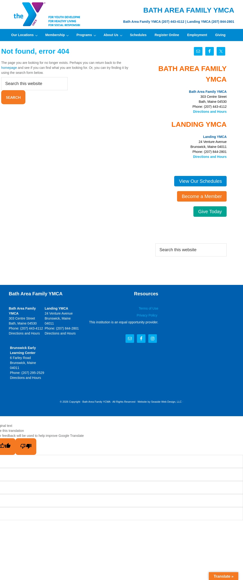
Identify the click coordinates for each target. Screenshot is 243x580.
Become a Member (202, 196)
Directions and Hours (210, 111)
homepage (9, 68)
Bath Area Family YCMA (96, 401)
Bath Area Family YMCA (44, 14)
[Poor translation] (25, 446)
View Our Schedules (200, 181)
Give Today (210, 211)
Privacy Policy (147, 315)
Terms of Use (148, 308)
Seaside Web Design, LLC (166, 401)
